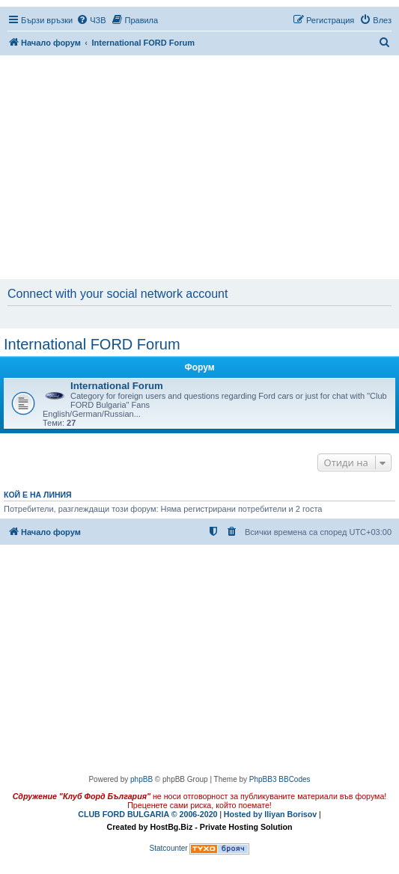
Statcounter (169, 848)
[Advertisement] (201, 168)
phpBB (141, 779)
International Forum (116, 385)
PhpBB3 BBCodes (280, 779)
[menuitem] (91, 20)
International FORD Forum (92, 344)
